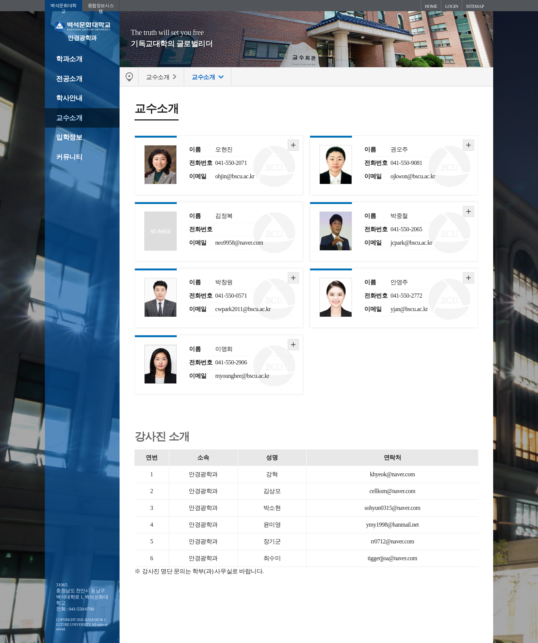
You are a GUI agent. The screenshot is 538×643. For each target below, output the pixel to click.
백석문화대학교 (63, 7)
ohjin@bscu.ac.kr (234, 176)
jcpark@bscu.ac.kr (411, 242)
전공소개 (69, 78)
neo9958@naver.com (239, 242)
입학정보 (69, 137)
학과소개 (69, 59)
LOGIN (451, 6)
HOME (431, 6)
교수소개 (69, 118)
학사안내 (69, 98)
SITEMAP (475, 6)
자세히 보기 (293, 145)
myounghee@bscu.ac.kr (242, 376)
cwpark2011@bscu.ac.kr (242, 309)
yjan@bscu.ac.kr (409, 309)
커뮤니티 (69, 157)
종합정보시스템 (101, 7)
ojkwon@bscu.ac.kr (412, 176)
